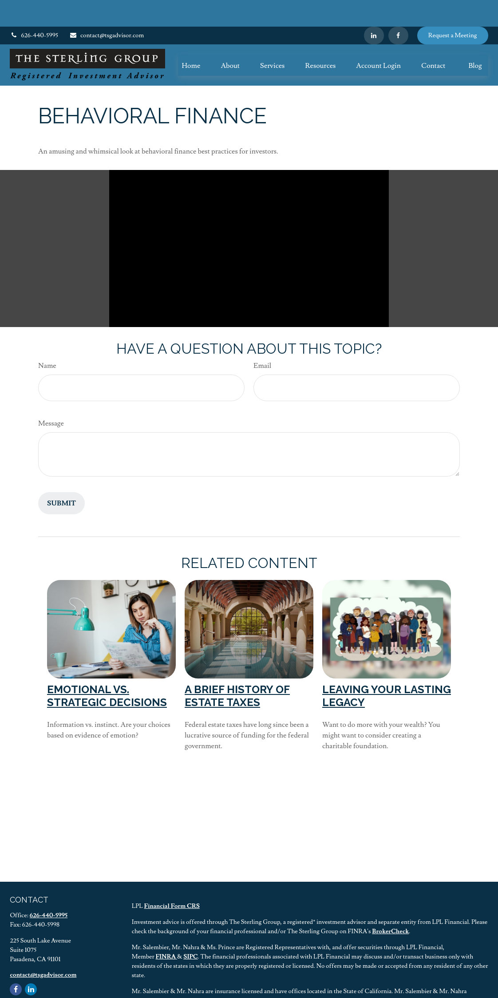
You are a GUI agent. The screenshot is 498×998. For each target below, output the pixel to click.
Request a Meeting (452, 9)
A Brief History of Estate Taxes (237, 669)
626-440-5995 (34, 9)
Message (51, 396)
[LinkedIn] (374, 9)
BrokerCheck (390, 905)
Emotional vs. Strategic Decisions (107, 669)
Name (47, 339)
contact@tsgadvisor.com (106, 9)
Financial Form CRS (172, 880)
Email (262, 339)
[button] (191, 38)
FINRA (166, 930)
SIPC (190, 930)
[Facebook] (398, 9)
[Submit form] (61, 476)
